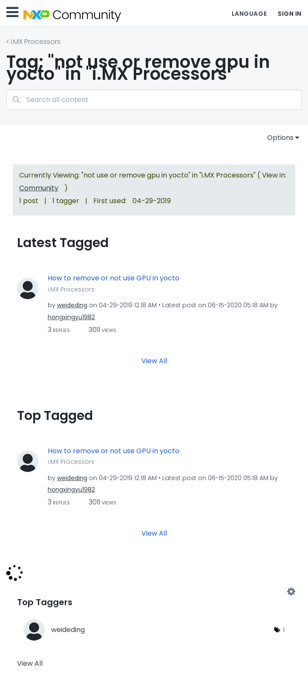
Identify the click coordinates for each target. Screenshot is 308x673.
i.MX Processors (35, 42)
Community (38, 188)
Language (249, 13)
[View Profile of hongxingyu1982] (71, 317)
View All (154, 360)
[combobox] (154, 100)
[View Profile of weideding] (72, 305)
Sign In (290, 13)
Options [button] (280, 138)
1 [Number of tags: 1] (284, 630)
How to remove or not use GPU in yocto (113, 278)
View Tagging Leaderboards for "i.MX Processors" (154, 591)
